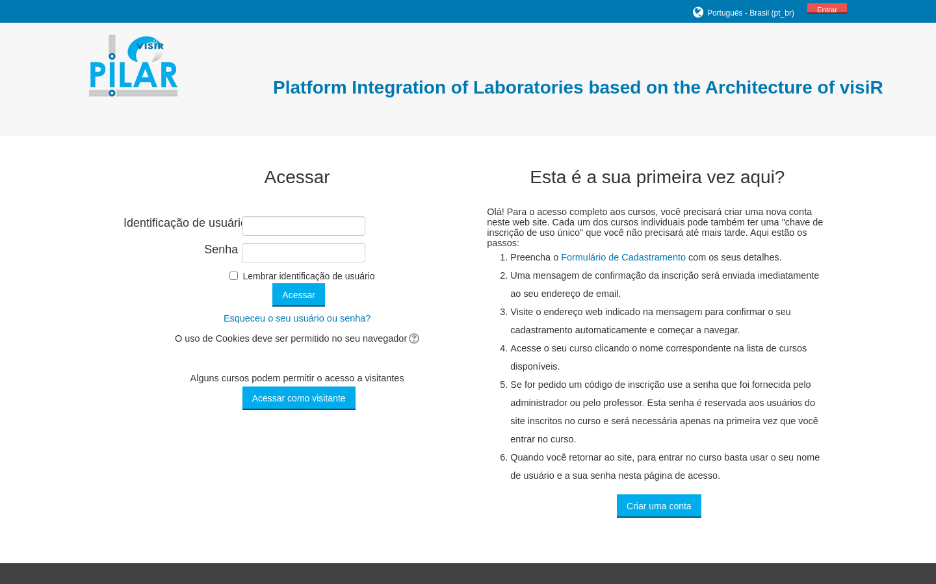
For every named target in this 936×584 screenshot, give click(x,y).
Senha (221, 249)
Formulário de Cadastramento (623, 257)
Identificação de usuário (181, 222)
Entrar (827, 10)
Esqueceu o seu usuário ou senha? (297, 318)
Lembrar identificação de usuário (308, 276)
